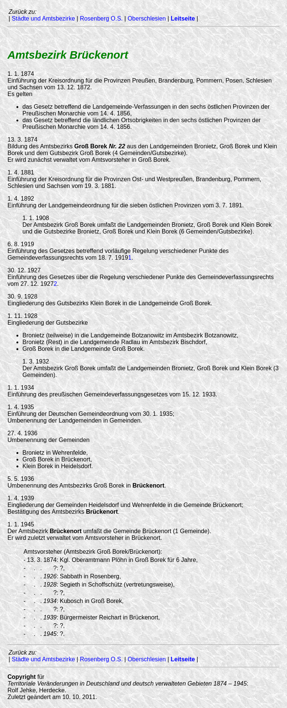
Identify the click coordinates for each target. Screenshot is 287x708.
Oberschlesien (146, 18)
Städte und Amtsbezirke (43, 18)
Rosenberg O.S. (101, 18)
